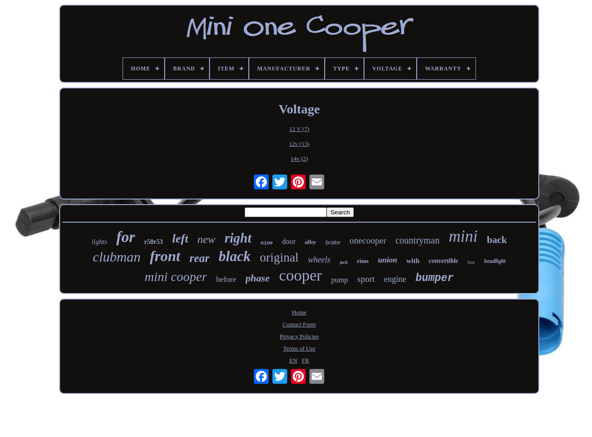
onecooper (368, 240)
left (180, 238)
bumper (434, 278)
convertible (443, 260)
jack (344, 262)
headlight (495, 261)
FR (305, 360)
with (413, 260)
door (289, 241)
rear (200, 258)
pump (339, 280)
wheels (319, 259)
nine (267, 243)
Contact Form (299, 324)
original (279, 257)
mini (463, 236)
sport (366, 279)
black (235, 256)
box (471, 262)
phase (258, 278)
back (497, 239)
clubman (117, 256)
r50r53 (153, 241)
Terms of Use (299, 348)
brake (332, 242)
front (165, 256)
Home (299, 312)
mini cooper (176, 276)
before (226, 279)
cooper (300, 275)
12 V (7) (299, 128)
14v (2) (299, 158)
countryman (417, 240)
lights (99, 241)
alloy (310, 242)
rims (363, 260)
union (387, 260)
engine (395, 279)
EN (293, 360)
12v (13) (299, 143)
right (238, 238)
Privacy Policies (299, 336)
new (206, 239)
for (125, 237)
